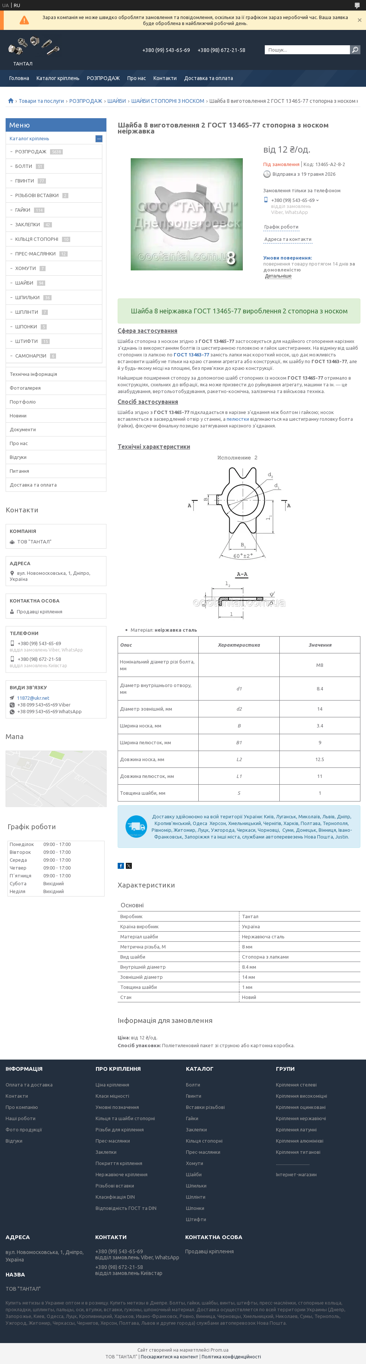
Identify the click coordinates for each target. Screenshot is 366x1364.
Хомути (194, 1163)
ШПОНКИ (26, 326)
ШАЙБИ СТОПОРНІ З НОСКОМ (167, 101)
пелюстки (238, 419)
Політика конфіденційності (231, 1356)
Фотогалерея (25, 387)
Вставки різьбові (205, 1107)
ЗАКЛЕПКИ (27, 224)
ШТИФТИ (26, 341)
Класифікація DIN (115, 1196)
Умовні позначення (117, 1107)
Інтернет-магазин (296, 1174)
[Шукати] (355, 49)
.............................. (293, 1163)
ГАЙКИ (22, 209)
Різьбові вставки (115, 1185)
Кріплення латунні (296, 1129)
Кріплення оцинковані (301, 1107)
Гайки (192, 1118)
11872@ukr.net (33, 698)
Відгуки (18, 457)
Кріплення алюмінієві (299, 1140)
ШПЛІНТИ (26, 312)
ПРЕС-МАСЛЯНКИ (35, 253)
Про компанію (22, 1107)
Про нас (136, 78)
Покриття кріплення (119, 1163)
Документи (23, 429)
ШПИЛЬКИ (27, 297)
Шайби (194, 1174)
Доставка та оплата (208, 78)
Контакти (165, 78)
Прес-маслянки (113, 1140)
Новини (18, 415)
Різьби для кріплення (120, 1129)
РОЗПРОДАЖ (103, 78)
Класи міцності (112, 1095)
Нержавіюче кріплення (122, 1174)
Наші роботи (20, 1118)
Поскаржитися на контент (169, 1356)
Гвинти (193, 1095)
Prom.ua (220, 1350)
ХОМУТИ (25, 268)
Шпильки (196, 1185)
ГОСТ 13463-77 (191, 354)
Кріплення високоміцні (301, 1095)
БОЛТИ (23, 166)
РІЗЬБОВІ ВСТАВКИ (37, 195)
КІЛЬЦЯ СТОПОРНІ (36, 239)
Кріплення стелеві (296, 1084)
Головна (19, 78)
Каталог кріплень (58, 78)
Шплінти (195, 1196)
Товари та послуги (41, 101)
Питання (19, 470)
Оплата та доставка (29, 1084)
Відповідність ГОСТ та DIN (126, 1208)
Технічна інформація (33, 374)
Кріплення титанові (298, 1152)
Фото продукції (24, 1129)
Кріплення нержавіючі (301, 1118)
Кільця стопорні (204, 1140)
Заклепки (106, 1152)
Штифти (196, 1219)
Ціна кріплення (112, 1084)
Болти (193, 1084)
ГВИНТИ (24, 180)
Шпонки (195, 1208)
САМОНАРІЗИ (30, 355)
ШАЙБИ (117, 101)
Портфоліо (23, 401)
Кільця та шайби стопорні (125, 1118)
